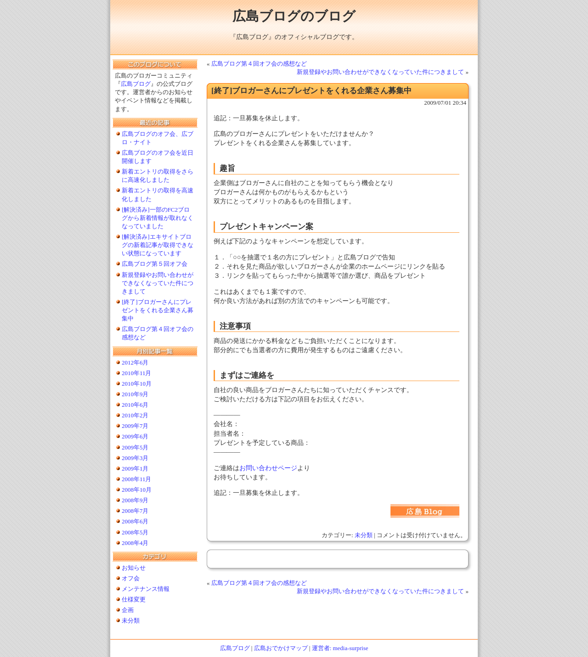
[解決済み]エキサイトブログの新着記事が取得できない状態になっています (157, 245)
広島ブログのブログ (294, 16)
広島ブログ (136, 83)
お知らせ (134, 567)
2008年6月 (135, 521)
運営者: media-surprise (340, 648)
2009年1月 (135, 468)
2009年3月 (135, 458)
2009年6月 (135, 436)
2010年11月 (136, 373)
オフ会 (131, 578)
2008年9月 (135, 500)
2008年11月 (136, 479)
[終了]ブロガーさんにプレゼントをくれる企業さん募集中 (157, 310)
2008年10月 (137, 489)
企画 (128, 609)
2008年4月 (135, 542)
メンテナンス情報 (146, 588)
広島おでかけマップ (281, 648)
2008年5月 (135, 532)
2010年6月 (135, 404)
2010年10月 (137, 383)
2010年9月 (135, 394)
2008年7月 (135, 510)
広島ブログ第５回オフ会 (154, 263)
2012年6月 (135, 362)
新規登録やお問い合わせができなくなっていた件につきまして (380, 71)
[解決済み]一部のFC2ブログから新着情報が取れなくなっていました (157, 218)
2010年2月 (135, 415)
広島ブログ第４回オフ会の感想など (259, 63)
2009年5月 (135, 447)
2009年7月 (135, 425)
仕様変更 (134, 599)
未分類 (364, 535)
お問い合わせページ (268, 468)
